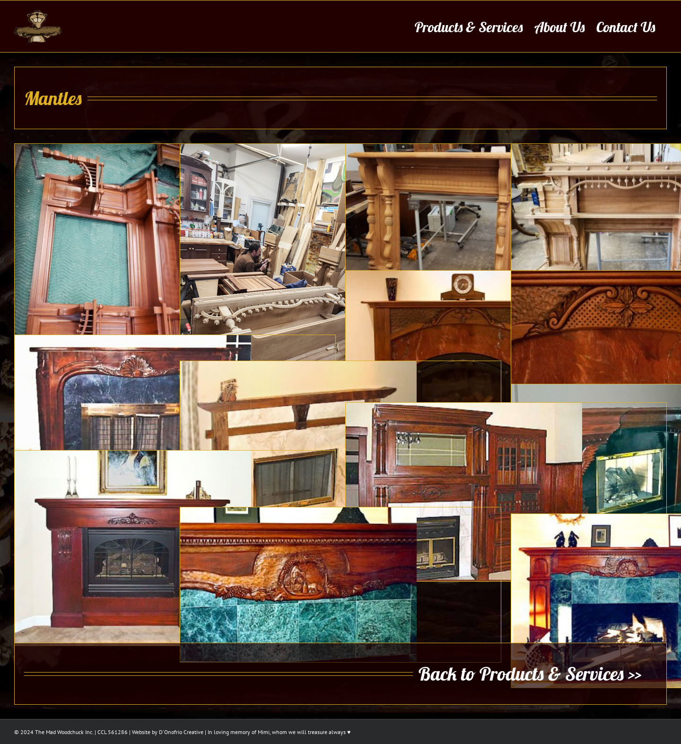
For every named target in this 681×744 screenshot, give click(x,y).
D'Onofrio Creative (181, 731)
